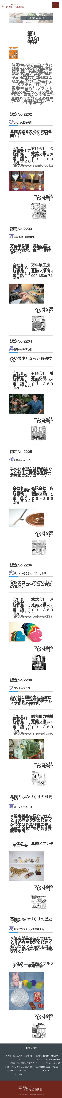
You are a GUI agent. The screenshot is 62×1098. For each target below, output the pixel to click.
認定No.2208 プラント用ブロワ (32, 89)
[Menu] (55, 5)
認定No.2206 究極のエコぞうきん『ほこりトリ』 (32, 84)
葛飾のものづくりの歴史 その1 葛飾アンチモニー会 (32, 94)
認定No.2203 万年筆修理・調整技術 (32, 70)
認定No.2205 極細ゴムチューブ (32, 78)
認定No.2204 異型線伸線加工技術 (32, 74)
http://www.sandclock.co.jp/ (37, 165)
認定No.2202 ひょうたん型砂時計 (32, 66)
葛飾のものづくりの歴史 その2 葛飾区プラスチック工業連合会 (32, 100)
